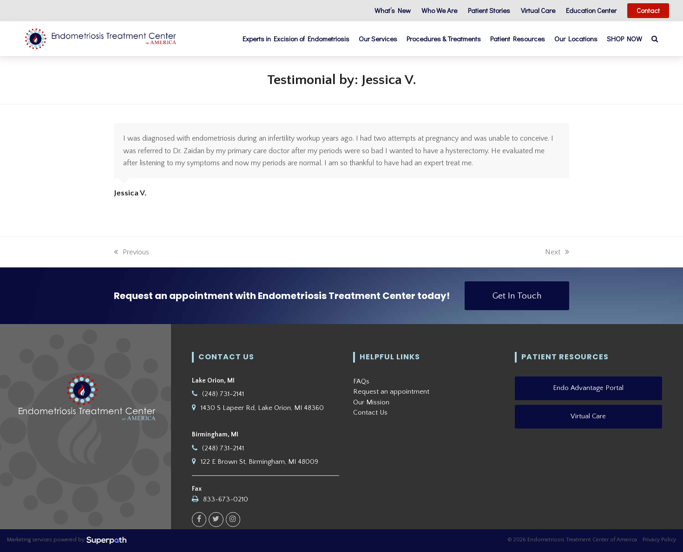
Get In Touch (517, 296)
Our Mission (371, 402)
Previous (131, 252)
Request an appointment (391, 392)
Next (557, 252)
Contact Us (370, 413)
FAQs (361, 381)
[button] (666, 39)
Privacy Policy (659, 540)
